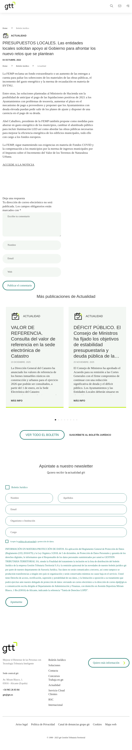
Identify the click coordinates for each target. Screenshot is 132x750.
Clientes (52, 697)
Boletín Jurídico (22, 28)
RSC (50, 702)
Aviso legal (22, 727)
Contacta (53, 674)
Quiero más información (109, 666)
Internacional (55, 708)
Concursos (54, 679)
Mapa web (110, 727)
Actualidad (41, 66)
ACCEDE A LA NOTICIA (19, 166)
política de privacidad (27, 544)
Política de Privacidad (43, 727)
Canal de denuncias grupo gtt (74, 727)
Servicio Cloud (56, 693)
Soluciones (54, 668)
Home (5, 28)
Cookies (97, 727)
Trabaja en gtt (55, 683)
